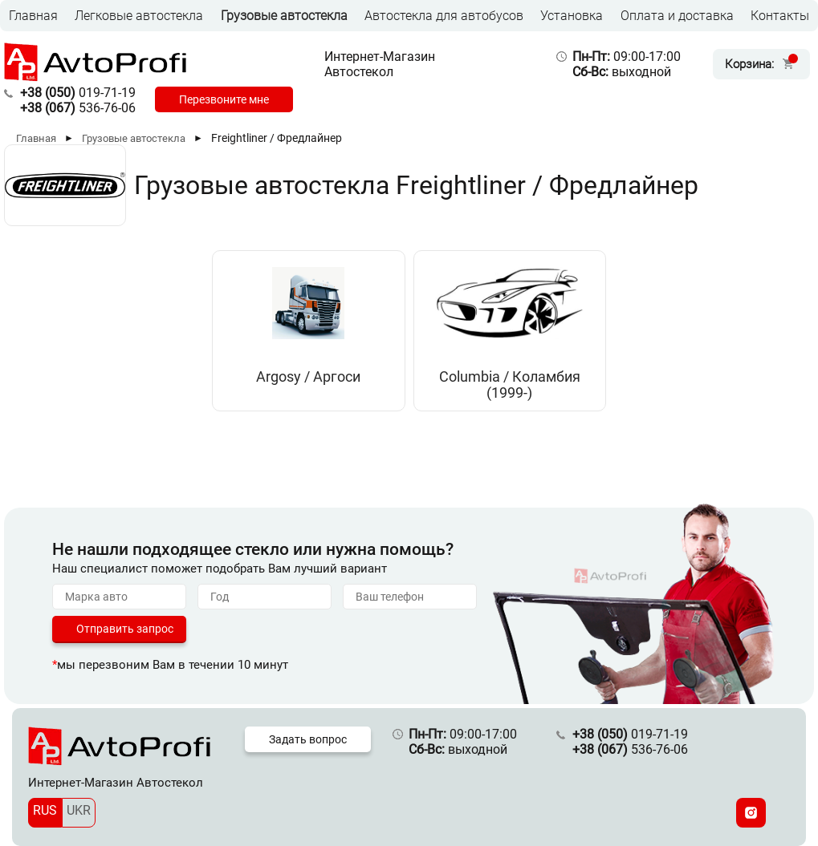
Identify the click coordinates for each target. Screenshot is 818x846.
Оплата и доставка (677, 15)
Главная (33, 15)
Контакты (780, 15)
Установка (571, 15)
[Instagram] (751, 813)
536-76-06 (78, 107)
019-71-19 (78, 92)
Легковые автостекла (139, 15)
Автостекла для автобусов (443, 15)
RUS (45, 810)
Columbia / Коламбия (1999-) (509, 385)
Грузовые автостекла (284, 15)
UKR (79, 810)
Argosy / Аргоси (308, 377)
